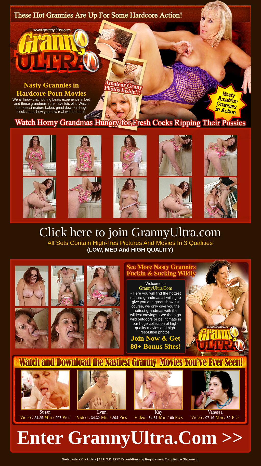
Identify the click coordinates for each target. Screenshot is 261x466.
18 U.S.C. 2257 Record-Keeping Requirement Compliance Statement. (149, 459)
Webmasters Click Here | (80, 459)
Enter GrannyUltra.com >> (130, 437)
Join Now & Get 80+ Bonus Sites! (155, 342)
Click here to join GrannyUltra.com (130, 232)
